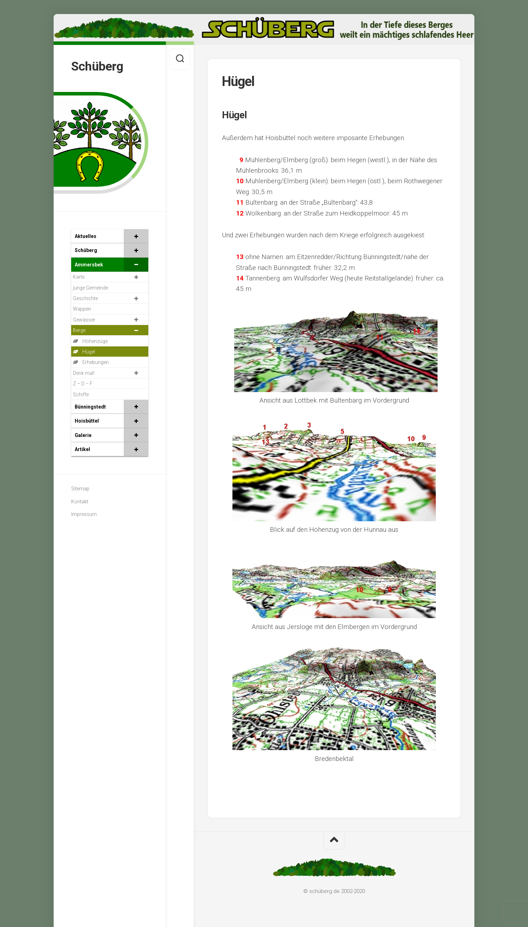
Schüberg (97, 66)
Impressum (84, 514)
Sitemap (80, 488)
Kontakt (79, 501)
